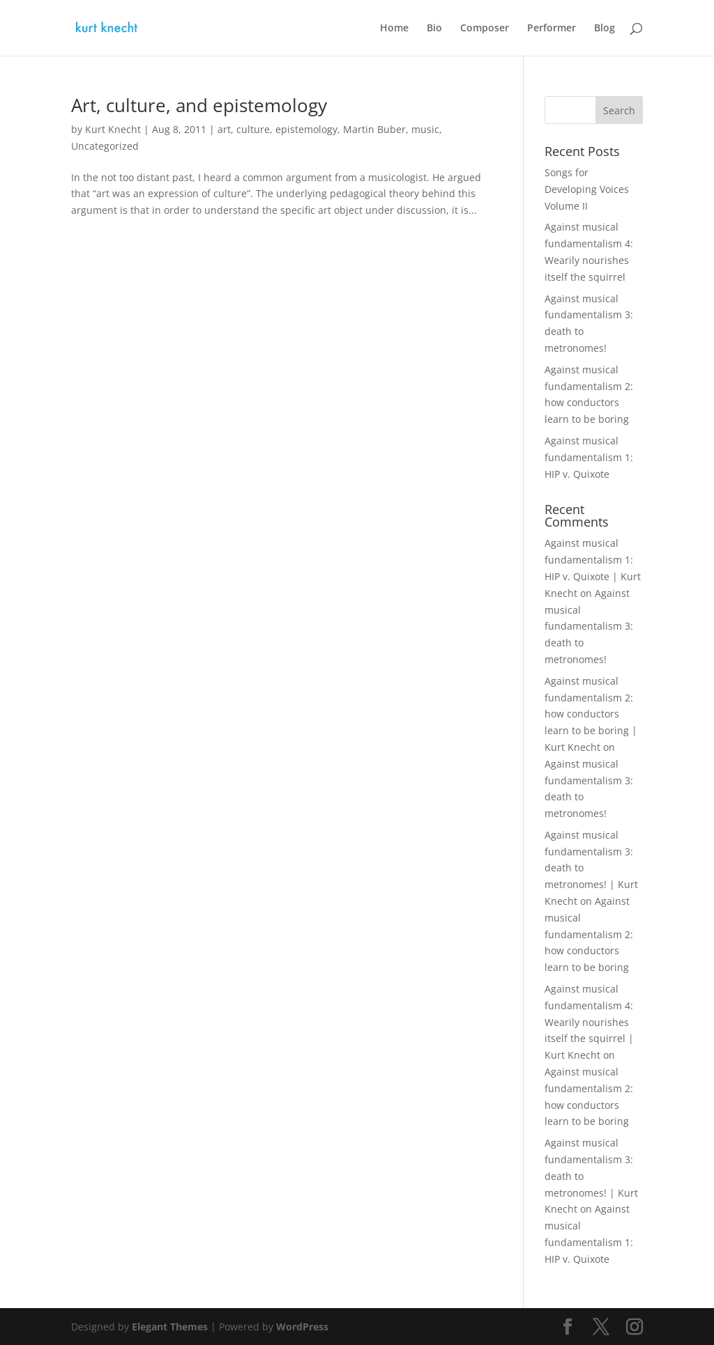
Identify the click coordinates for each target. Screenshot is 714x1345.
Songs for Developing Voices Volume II (587, 189)
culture (253, 129)
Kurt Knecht (113, 129)
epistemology (306, 129)
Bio (434, 28)
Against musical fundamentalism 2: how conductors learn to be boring (589, 934)
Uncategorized (105, 146)
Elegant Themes (170, 1326)
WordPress (302, 1326)
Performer (551, 28)
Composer (484, 28)
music (425, 129)
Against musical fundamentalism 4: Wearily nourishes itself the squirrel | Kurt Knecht (589, 1022)
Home (394, 28)
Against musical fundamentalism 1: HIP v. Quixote (589, 457)
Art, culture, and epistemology (199, 105)
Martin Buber (374, 129)
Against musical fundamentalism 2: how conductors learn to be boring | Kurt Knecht (591, 714)
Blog (604, 28)
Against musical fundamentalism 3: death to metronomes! (589, 626)
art (224, 129)
